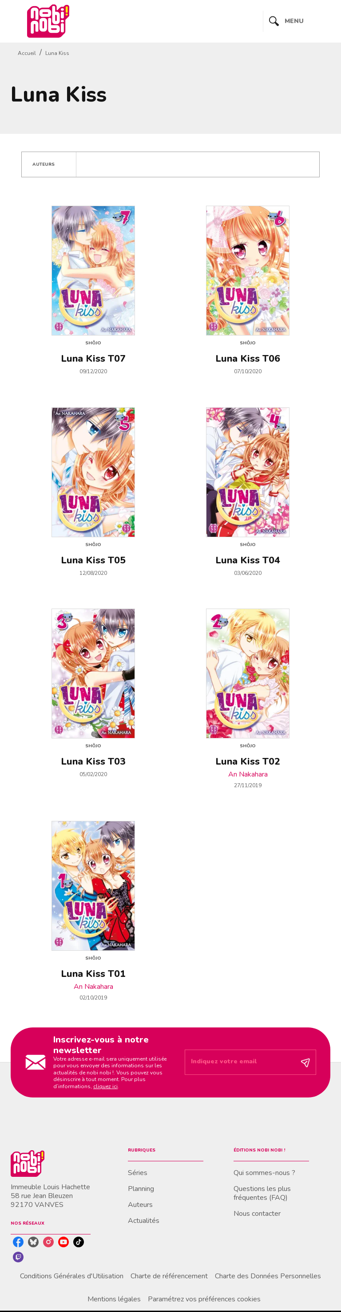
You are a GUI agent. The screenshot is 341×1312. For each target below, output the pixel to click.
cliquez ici (105, 1086)
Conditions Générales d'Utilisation (71, 1276)
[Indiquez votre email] (239, 1062)
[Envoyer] (305, 1062)
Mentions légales (114, 1299)
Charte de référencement (169, 1276)
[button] (49, 164)
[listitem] (18, 1242)
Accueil (27, 53)
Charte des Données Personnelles (268, 1276)
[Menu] (296, 21)
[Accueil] (48, 21)
